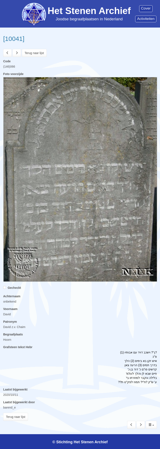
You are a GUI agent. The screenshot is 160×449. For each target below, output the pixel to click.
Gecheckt (12, 287)
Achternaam (11, 296)
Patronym (10, 321)
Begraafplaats (13, 334)
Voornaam (10, 309)
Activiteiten (145, 19)
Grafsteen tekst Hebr (17, 347)
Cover (146, 8)
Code (7, 61)
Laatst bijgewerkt (15, 389)
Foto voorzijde (13, 74)
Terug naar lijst (34, 53)
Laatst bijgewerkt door (19, 402)
